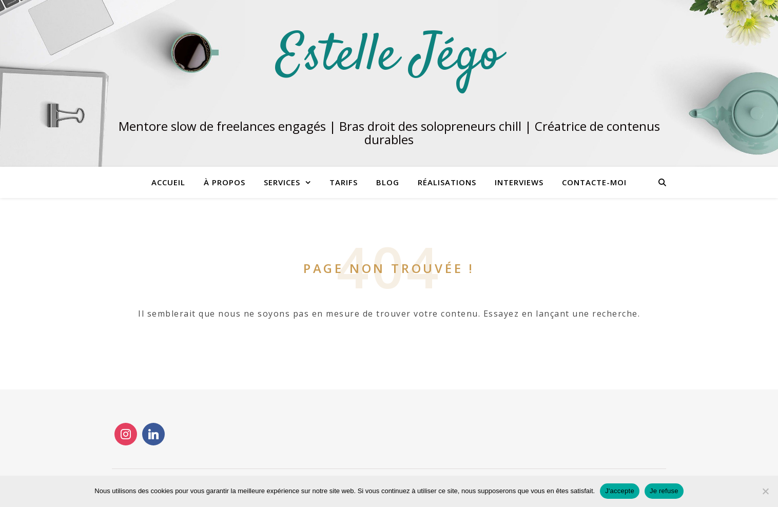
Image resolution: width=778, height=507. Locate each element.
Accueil (168, 182)
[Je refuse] (765, 491)
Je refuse (664, 491)
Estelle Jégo (389, 57)
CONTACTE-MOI (594, 182)
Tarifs (343, 182)
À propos (224, 182)
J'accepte (619, 491)
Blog (387, 182)
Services (282, 182)
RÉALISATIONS (447, 182)
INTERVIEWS (519, 182)
